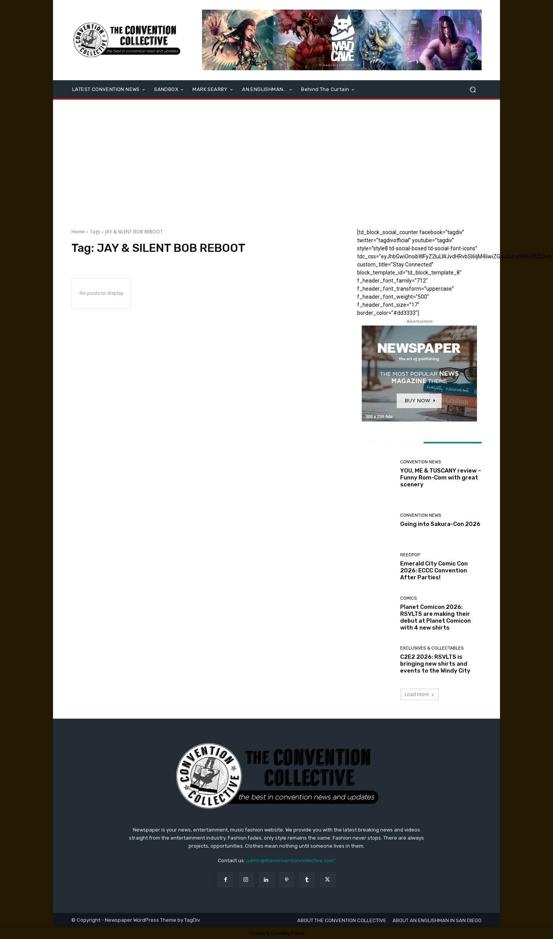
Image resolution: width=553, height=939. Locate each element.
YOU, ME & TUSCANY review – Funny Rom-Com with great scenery (440, 477)
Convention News (420, 462)
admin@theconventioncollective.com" (291, 860)
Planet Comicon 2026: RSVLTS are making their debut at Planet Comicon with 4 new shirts (435, 617)
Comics (408, 598)
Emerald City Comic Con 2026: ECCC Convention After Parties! (434, 570)
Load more (419, 694)
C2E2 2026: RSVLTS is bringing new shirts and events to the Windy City (435, 663)
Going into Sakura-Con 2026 (440, 524)
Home (78, 231)
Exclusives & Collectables (432, 648)
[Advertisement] (276, 161)
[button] (473, 90)
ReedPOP (410, 555)
